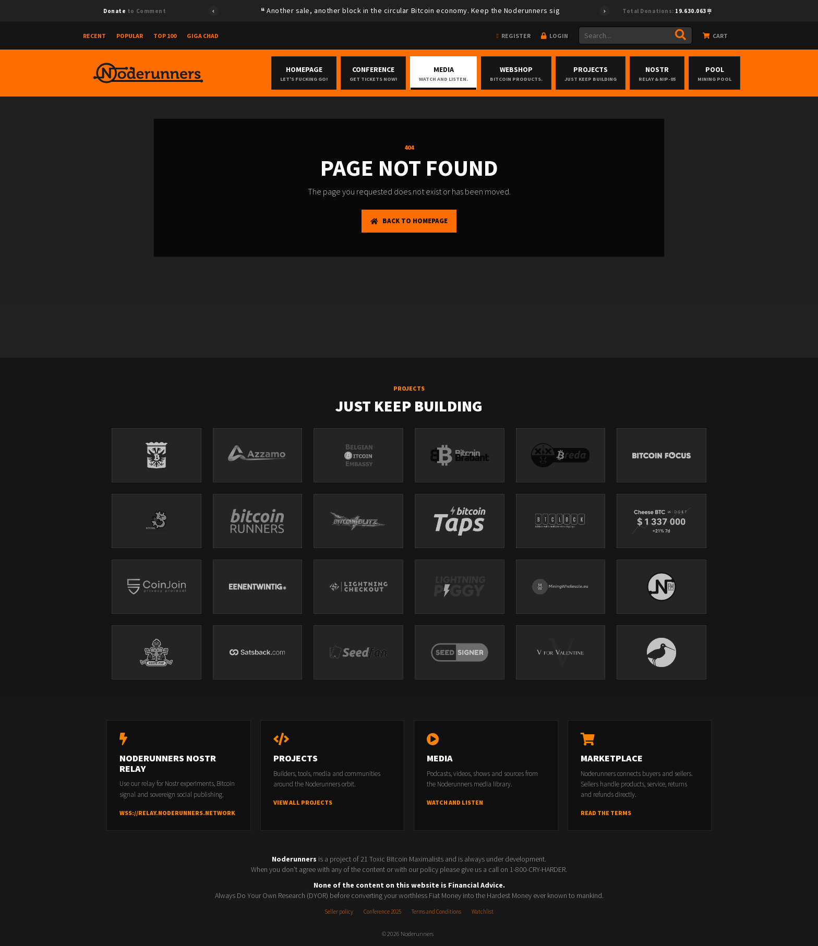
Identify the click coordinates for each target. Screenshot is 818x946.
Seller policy (338, 911)
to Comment (134, 11)
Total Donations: (667, 11)
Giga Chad (203, 36)
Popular (129, 36)
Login (554, 36)
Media (443, 73)
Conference (373, 73)
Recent (94, 36)
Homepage (304, 73)
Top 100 (164, 36)
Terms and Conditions (436, 911)
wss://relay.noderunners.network (177, 813)
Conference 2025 (382, 911)
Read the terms (606, 813)
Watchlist (483, 911)
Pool (714, 73)
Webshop (516, 73)
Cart (715, 36)
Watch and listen (455, 802)
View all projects (302, 802)
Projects (590, 73)
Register (514, 36)
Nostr (657, 73)
